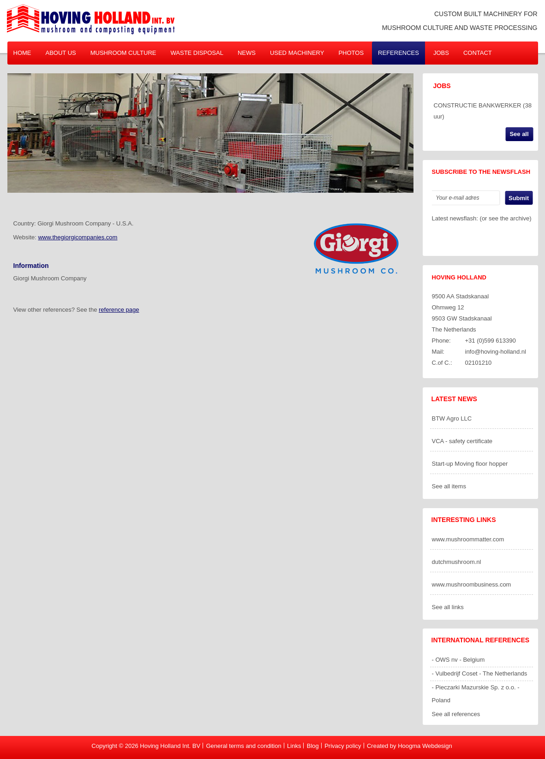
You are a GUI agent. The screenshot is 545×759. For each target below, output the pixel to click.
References (398, 52)
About (61, 52)
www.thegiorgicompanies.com (77, 237)
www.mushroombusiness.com (471, 584)
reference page (119, 309)
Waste (197, 52)
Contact (477, 52)
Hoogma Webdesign (425, 745)
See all (518, 133)
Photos (351, 52)
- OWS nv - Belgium (458, 659)
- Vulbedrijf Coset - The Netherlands (479, 673)
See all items (449, 486)
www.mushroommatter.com (468, 539)
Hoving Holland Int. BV (170, 745)
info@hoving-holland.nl (495, 351)
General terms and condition (243, 745)
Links (294, 745)
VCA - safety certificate (462, 441)
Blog (313, 745)
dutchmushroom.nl (456, 561)
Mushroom (123, 52)
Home (22, 52)
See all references (456, 714)
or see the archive (505, 218)
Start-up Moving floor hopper (470, 463)
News (247, 52)
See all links (448, 607)
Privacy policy (342, 745)
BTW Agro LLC (452, 418)
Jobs (441, 52)
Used (297, 52)
